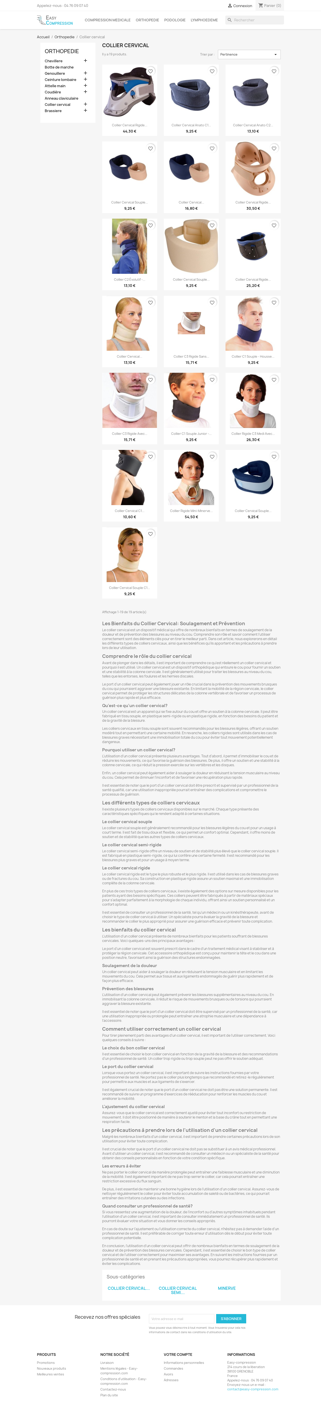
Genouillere (55, 73)
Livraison (107, 1363)
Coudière (53, 92)
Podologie (175, 20)
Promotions (46, 1363)
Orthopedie (147, 20)
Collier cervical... (191, 202)
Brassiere (53, 111)
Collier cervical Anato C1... (191, 125)
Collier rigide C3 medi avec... (253, 433)
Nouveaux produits (51, 1368)
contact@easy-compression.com (252, 1389)
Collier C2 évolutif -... (129, 279)
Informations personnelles (184, 1363)
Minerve (227, 1288)
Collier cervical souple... (129, 202)
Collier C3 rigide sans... (191, 356)
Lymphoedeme (204, 20)
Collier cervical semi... (178, 1291)
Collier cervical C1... (129, 511)
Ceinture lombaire (60, 79)
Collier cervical (57, 104)
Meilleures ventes (50, 1374)
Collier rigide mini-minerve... (191, 511)
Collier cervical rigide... (129, 125)
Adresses (171, 1380)
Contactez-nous (113, 1389)
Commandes (173, 1368)
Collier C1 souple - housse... (253, 356)
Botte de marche (59, 67)
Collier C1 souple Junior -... (191, 433)
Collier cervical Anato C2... (253, 125)
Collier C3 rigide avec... (129, 433)
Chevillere (54, 61)
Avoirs (168, 1374)
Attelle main (55, 86)
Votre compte (178, 1354)
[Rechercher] (254, 20)
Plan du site (109, 1395)
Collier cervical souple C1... (129, 588)
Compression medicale (108, 20)
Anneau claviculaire (61, 98)
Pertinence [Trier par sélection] (249, 54)
